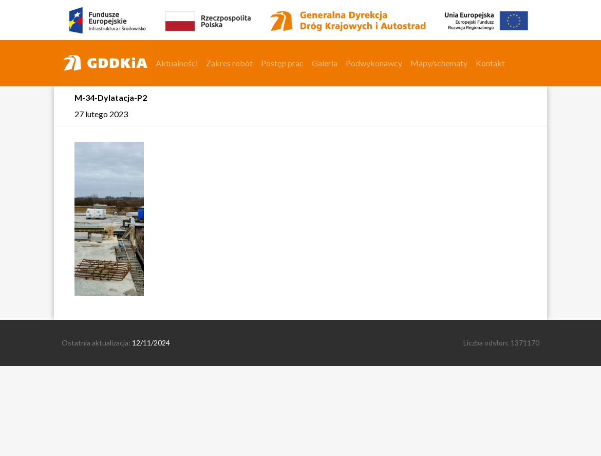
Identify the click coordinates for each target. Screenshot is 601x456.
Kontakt (490, 63)
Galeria (324, 63)
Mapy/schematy (438, 63)
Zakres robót (229, 63)
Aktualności (177, 63)
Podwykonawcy (374, 63)
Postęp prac (282, 63)
